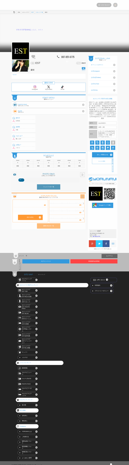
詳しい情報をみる (102, 154)
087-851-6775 (96, 235)
